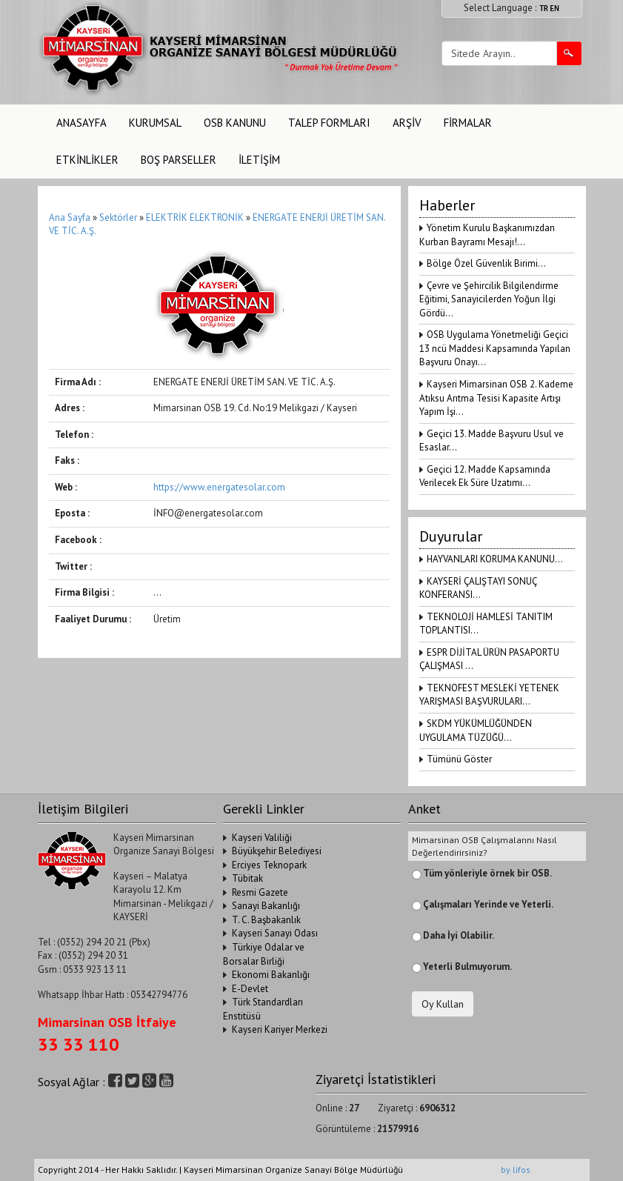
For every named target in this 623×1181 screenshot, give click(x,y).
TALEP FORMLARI (329, 123)
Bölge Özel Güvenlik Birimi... (486, 263)
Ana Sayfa (69, 217)
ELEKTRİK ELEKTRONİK (196, 217)
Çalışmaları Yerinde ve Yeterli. (488, 904)
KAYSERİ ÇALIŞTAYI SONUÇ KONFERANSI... (478, 588)
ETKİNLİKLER (87, 160)
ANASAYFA (81, 123)
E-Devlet (250, 988)
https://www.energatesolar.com (219, 487)
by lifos (515, 1169)
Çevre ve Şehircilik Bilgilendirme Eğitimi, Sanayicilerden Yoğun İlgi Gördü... (489, 299)
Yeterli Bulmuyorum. (467, 966)
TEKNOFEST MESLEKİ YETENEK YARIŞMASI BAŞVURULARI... (489, 695)
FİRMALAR (468, 123)
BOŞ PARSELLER (178, 160)
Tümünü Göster (459, 759)
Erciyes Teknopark (269, 865)
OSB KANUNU (235, 123)
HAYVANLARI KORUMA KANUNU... (495, 559)
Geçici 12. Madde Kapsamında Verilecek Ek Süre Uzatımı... (484, 476)
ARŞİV (407, 123)
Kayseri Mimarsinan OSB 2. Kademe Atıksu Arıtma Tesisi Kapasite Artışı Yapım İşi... (496, 398)
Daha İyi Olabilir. (458, 935)
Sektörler (118, 217)
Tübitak (247, 878)
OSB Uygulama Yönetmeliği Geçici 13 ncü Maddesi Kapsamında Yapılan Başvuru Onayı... (494, 348)
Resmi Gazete (260, 892)
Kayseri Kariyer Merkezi (279, 1029)
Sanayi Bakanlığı (266, 905)
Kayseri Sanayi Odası (275, 933)
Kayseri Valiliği (262, 837)
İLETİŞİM (259, 160)
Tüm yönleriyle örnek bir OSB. (487, 873)
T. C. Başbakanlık (266, 920)
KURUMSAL (155, 123)
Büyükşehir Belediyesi (277, 851)
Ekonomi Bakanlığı (271, 974)
